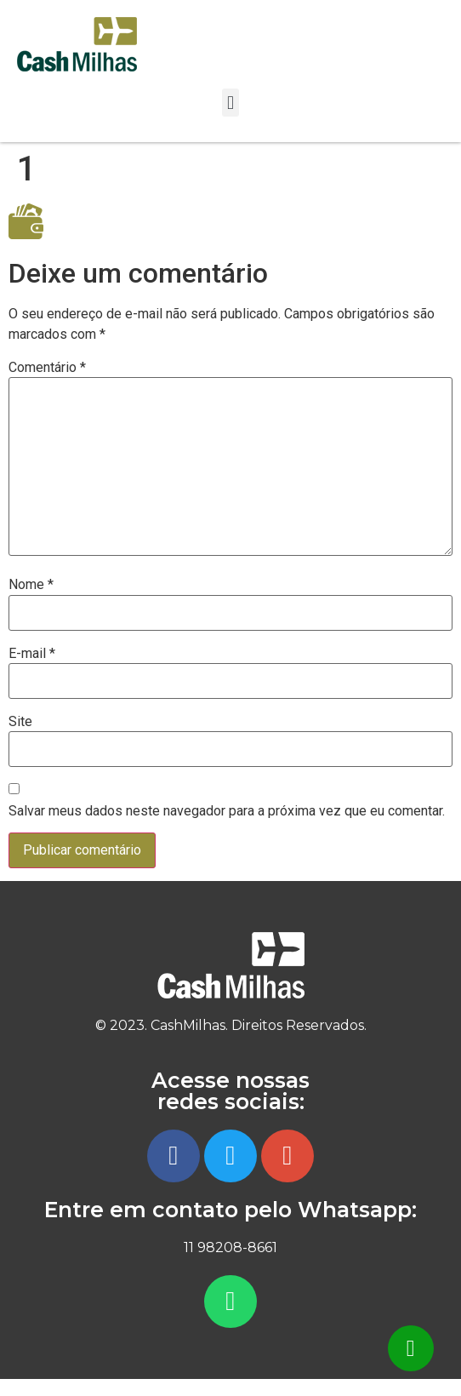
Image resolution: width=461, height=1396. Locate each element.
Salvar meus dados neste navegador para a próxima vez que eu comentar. (227, 811)
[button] (230, 103)
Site (20, 722)
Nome (31, 585)
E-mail (32, 654)
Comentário (47, 368)
